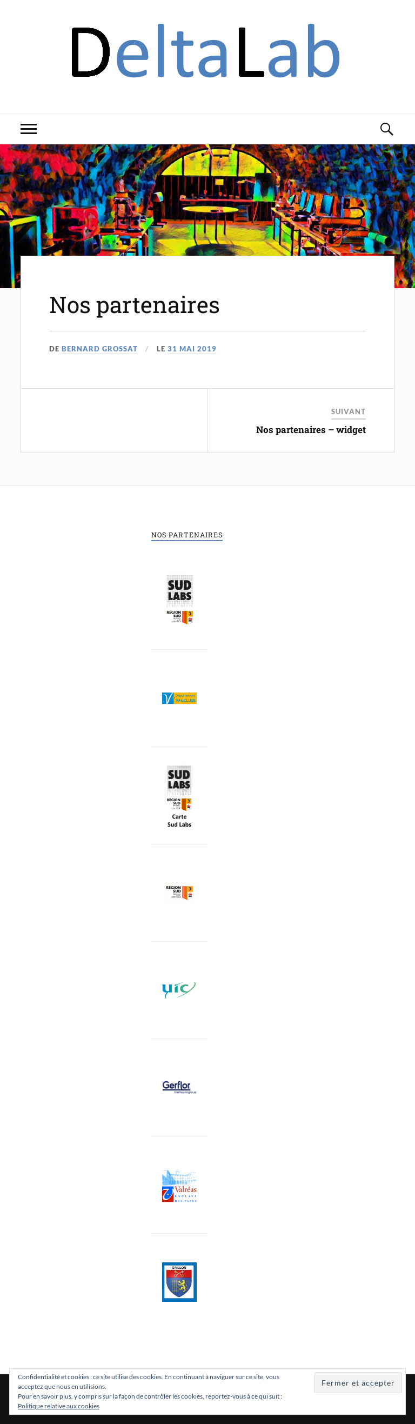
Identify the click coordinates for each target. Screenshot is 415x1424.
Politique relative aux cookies (58, 1406)
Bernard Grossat (100, 348)
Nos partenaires (138, 304)
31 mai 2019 (192, 348)
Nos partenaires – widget (311, 429)
